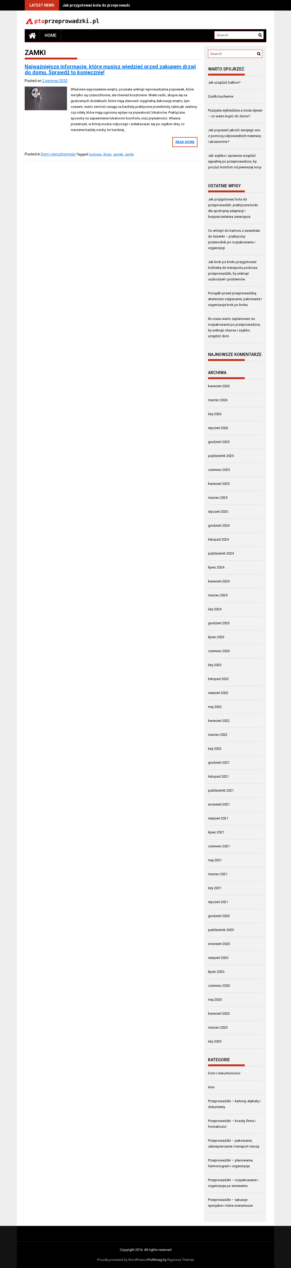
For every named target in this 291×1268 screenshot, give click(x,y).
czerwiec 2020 (219, 986)
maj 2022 (215, 707)
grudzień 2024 (219, 525)
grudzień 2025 (219, 442)
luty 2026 (214, 414)
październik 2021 (221, 790)
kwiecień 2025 (219, 484)
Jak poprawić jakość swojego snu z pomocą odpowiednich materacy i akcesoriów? (234, 136)
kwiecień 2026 (219, 386)
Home (50, 35)
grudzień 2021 (219, 762)
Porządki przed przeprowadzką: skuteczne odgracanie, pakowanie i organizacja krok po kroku (235, 299)
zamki (129, 154)
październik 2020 (221, 930)
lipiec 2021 (216, 832)
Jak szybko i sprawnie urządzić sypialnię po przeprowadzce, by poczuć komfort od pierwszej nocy (234, 161)
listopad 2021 (218, 776)
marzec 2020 (217, 1027)
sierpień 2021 (218, 818)
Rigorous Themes (180, 1260)
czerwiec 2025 (219, 470)
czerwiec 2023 (219, 651)
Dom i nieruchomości (58, 154)
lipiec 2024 (216, 567)
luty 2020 (214, 1041)
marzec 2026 (217, 400)
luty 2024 (214, 609)
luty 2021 (214, 888)
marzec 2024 (217, 595)
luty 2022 (214, 749)
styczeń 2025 (218, 512)
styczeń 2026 (218, 428)
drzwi (107, 154)
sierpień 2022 (218, 693)
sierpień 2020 (218, 958)
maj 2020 (215, 1000)
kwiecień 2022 (219, 721)
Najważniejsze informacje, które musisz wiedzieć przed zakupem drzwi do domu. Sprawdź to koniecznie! (110, 69)
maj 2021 (215, 860)
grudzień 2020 (219, 916)
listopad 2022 (218, 679)
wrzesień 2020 (219, 944)
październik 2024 (221, 553)
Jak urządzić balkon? (224, 82)
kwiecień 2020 (219, 1013)
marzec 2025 (217, 498)
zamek (118, 154)
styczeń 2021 (218, 902)
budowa (95, 154)
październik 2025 (221, 456)
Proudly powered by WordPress (121, 1260)
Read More (184, 142)
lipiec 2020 (216, 972)
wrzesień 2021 (219, 804)
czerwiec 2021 (219, 846)
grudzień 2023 (219, 623)
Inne (211, 1087)
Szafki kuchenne (220, 96)
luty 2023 (214, 665)
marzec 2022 (217, 735)
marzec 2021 (217, 874)
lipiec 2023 (216, 637)
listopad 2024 (218, 539)
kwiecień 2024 (219, 581)
